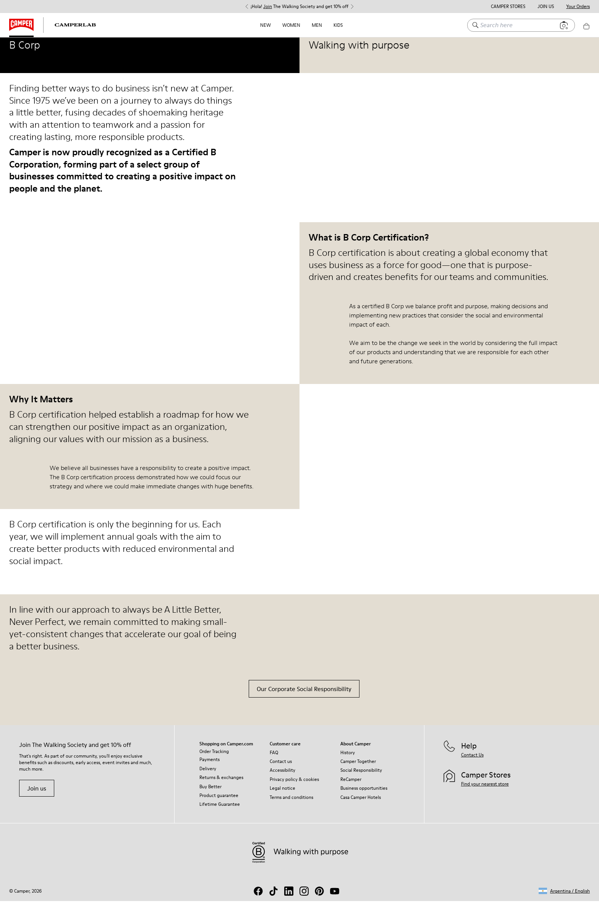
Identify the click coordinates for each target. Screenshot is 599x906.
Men (317, 25)
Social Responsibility (361, 775)
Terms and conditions (291, 802)
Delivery (207, 773)
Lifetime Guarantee (219, 809)
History (347, 757)
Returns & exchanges (221, 782)
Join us (36, 793)
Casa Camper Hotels (360, 802)
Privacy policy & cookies (294, 784)
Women (291, 25)
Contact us (281, 766)
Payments (209, 764)
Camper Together (358, 766)
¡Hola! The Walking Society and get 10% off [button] (299, 6)
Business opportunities (363, 793)
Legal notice (282, 793)
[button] (564, 895)
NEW (265, 25)
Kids (338, 25)
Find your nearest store (485, 789)
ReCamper (350, 784)
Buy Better (210, 791)
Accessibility (282, 775)
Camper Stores (508, 6)
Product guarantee (218, 800)
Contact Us (472, 759)
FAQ (274, 757)
